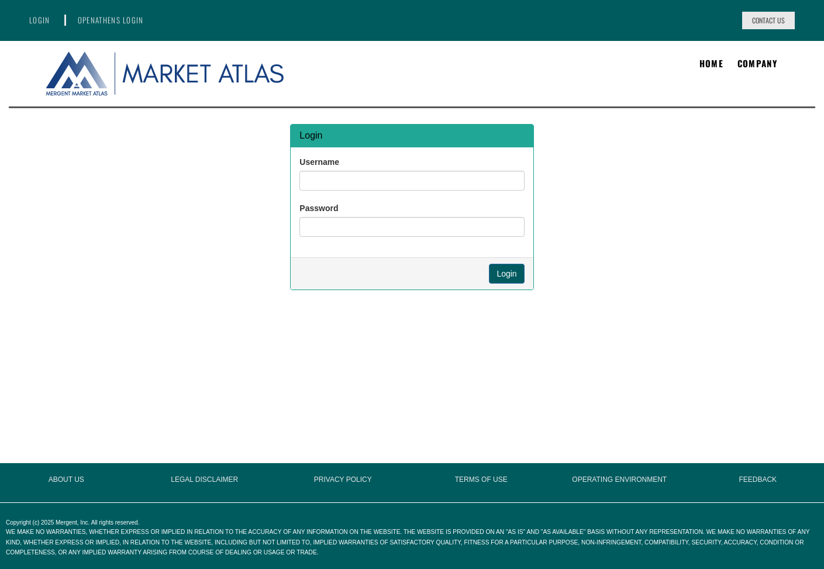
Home (711, 63)
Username (319, 162)
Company (757, 63)
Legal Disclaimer (204, 479)
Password (318, 208)
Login (39, 20)
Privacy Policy (343, 479)
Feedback (758, 479)
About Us (66, 479)
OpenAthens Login (111, 20)
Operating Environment (619, 479)
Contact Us (768, 20)
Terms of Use (481, 479)
